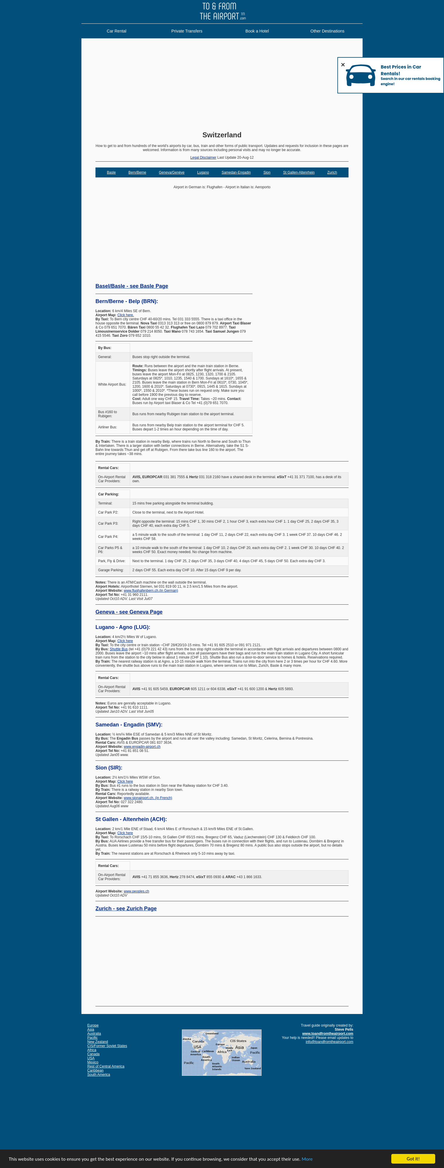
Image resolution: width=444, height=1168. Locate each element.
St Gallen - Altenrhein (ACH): (131, 819)
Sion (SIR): (108, 768)
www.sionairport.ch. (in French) (148, 798)
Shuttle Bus (119, 649)
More (307, 1159)
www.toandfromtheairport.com (327, 1034)
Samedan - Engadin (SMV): (129, 725)
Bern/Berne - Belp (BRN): (126, 301)
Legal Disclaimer (203, 157)
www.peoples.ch (136, 891)
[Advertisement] (222, 85)
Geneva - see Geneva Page (129, 612)
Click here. (125, 315)
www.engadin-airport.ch (142, 747)
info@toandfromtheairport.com (329, 1042)
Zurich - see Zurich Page (126, 909)
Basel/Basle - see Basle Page (131, 286)
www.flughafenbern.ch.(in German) (151, 591)
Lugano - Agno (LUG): (122, 627)
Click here (125, 641)
